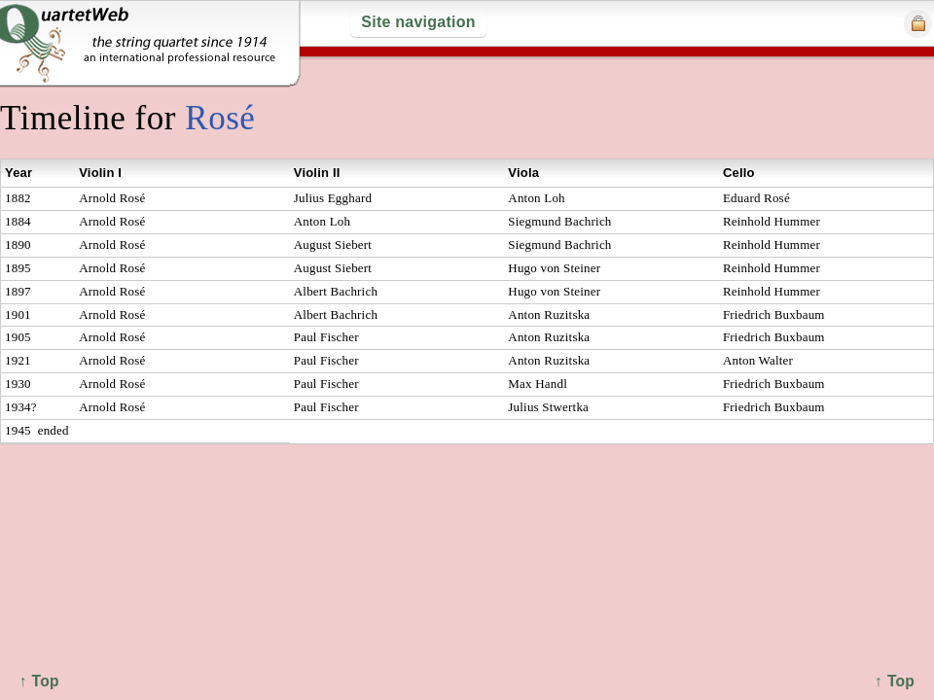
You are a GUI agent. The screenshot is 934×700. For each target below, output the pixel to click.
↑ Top (895, 681)
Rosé (220, 118)
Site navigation (418, 22)
